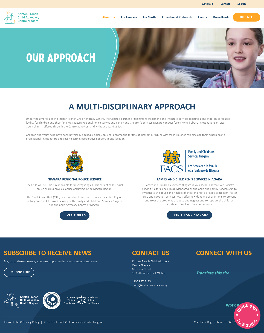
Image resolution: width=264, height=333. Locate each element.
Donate (246, 17)
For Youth (149, 17)
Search (241, 4)
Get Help (207, 4)
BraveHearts (221, 17)
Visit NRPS (76, 215)
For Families (129, 17)
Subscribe (20, 272)
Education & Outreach (177, 17)
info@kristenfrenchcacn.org (149, 285)
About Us (108, 17)
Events (202, 17)
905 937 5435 (141, 281)
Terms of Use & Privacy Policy (21, 322)
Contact (225, 4)
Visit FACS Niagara (191, 215)
